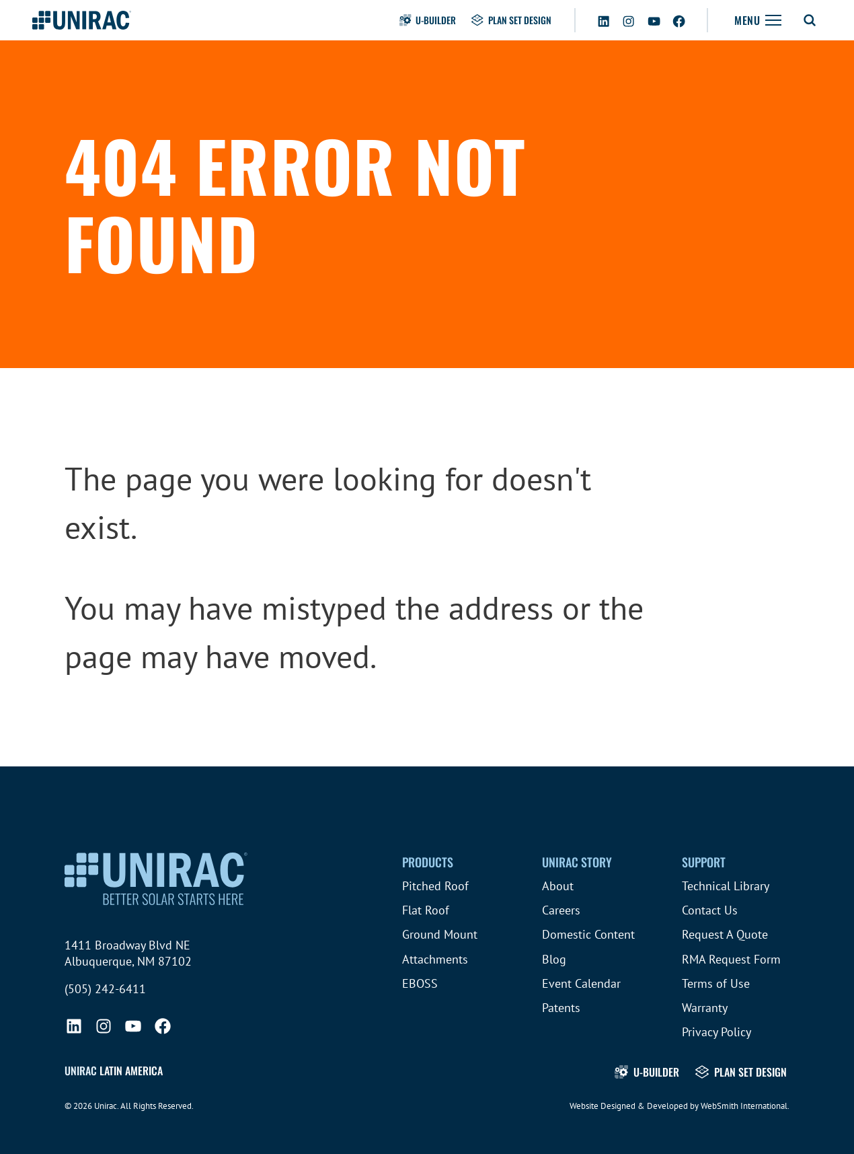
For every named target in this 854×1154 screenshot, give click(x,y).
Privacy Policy (716, 1032)
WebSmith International (744, 1106)
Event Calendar (581, 983)
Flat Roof (425, 910)
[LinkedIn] (603, 19)
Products (427, 862)
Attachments (435, 959)
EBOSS (420, 983)
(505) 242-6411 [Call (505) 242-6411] (105, 989)
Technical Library (725, 886)
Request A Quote (725, 934)
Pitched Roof (435, 886)
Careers (561, 910)
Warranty (705, 1007)
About (558, 886)
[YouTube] (654, 19)
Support (704, 862)
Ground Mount (439, 934)
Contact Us (710, 910)
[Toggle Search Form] (810, 20)
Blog (554, 959)
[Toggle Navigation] (758, 20)
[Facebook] (679, 19)
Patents (561, 1007)
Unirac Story (577, 862)
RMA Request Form (731, 959)
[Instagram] (628, 19)
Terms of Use (716, 983)
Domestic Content (588, 934)
